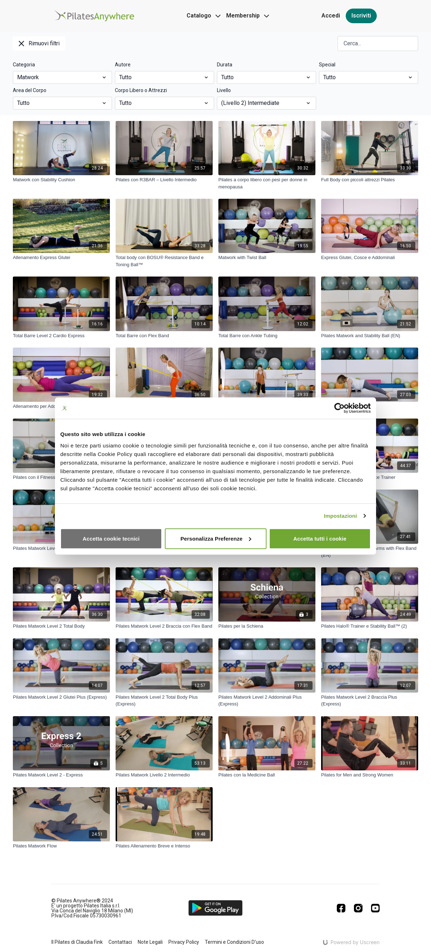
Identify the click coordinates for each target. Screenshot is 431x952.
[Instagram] (358, 908)
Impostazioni (340, 516)
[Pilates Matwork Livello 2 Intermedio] (164, 775)
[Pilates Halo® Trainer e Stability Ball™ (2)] (369, 626)
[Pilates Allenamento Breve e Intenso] (164, 846)
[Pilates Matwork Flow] (61, 846)
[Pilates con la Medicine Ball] (266, 775)
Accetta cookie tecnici (111, 538)
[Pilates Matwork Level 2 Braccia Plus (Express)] (369, 701)
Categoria (24, 64)
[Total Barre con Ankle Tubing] (266, 335)
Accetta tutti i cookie (319, 538)
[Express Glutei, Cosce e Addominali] (369, 257)
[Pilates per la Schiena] (266, 626)
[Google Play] (215, 908)
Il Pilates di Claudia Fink (77, 942)
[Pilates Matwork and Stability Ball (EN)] (369, 335)
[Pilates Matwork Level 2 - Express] (61, 775)
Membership (247, 15)
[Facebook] (341, 908)
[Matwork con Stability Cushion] (61, 179)
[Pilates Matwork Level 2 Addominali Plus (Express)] (266, 701)
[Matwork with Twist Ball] (266, 257)
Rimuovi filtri (39, 43)
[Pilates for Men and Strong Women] (369, 775)
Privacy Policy (183, 942)
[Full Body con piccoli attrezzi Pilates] (369, 179)
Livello (224, 90)
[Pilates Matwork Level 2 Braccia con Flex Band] (164, 626)
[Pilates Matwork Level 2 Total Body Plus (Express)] (164, 701)
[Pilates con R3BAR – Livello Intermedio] (164, 179)
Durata (224, 64)
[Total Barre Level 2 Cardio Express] (61, 335)
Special (327, 64)
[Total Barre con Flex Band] (164, 335)
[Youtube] (375, 908)
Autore (123, 64)
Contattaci (120, 942)
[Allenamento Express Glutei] (61, 257)
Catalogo (203, 15)
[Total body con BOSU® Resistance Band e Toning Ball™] (164, 261)
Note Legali (150, 942)
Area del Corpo (29, 90)
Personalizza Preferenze (216, 538)
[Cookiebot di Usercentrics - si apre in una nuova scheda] (339, 408)
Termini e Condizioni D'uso (234, 942)
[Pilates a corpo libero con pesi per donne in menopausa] (266, 183)
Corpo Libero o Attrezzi (141, 90)
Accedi (330, 15)
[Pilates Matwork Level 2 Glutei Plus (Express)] (61, 697)
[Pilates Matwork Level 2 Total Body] (61, 626)
